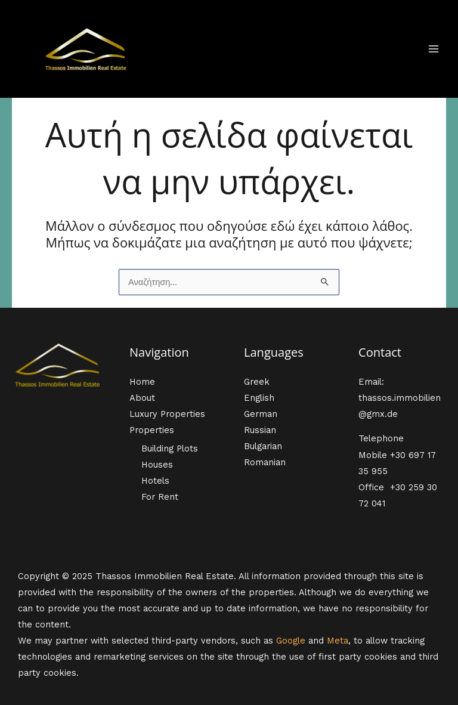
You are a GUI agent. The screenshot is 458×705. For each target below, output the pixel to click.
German (260, 414)
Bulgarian (263, 446)
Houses (157, 464)
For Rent (159, 496)
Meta (337, 640)
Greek (257, 381)
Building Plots (169, 448)
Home (142, 381)
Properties (151, 430)
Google (290, 640)
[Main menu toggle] (433, 48)
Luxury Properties (167, 414)
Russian (260, 430)
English (259, 397)
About (142, 397)
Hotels (155, 480)
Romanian (265, 462)
